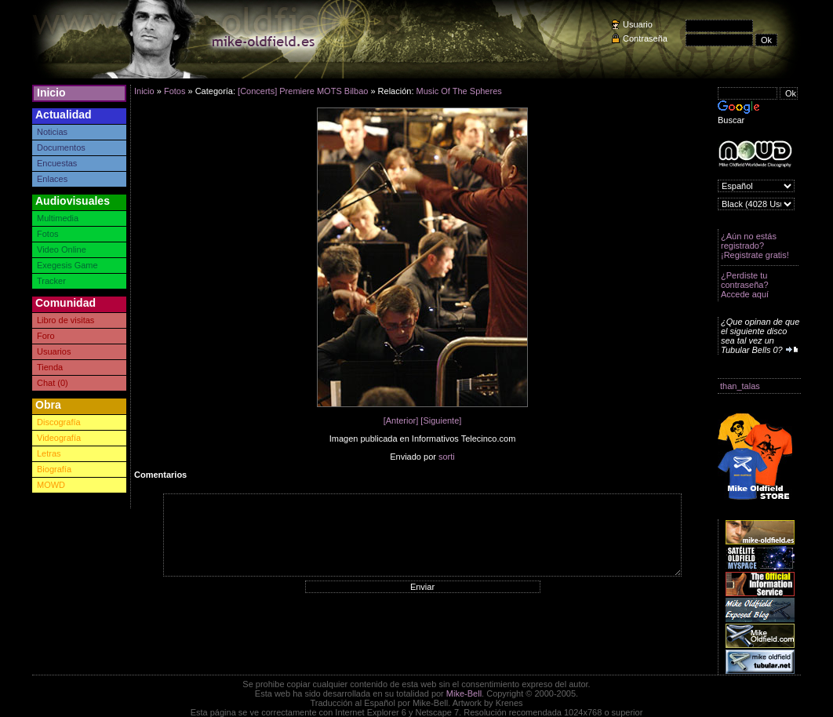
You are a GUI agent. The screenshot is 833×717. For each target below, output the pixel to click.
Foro (46, 335)
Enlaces (52, 179)
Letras (49, 453)
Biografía (54, 469)
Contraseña (645, 38)
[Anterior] (401, 420)
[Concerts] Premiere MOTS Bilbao (303, 91)
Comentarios (160, 474)
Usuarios (54, 351)
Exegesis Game (67, 265)
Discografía (59, 422)
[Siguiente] (440, 420)
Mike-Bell (464, 693)
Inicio (51, 92)
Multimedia (57, 218)
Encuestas (57, 163)
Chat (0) (52, 383)
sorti (446, 456)
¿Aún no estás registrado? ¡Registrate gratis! (755, 245)
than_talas (740, 386)
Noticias (52, 131)
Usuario (638, 24)
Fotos (48, 233)
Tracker (51, 281)
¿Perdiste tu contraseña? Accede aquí (745, 285)
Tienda (50, 367)
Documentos (61, 147)
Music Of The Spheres (459, 91)
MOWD (51, 485)
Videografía (59, 437)
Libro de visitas (65, 320)
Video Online (61, 249)
